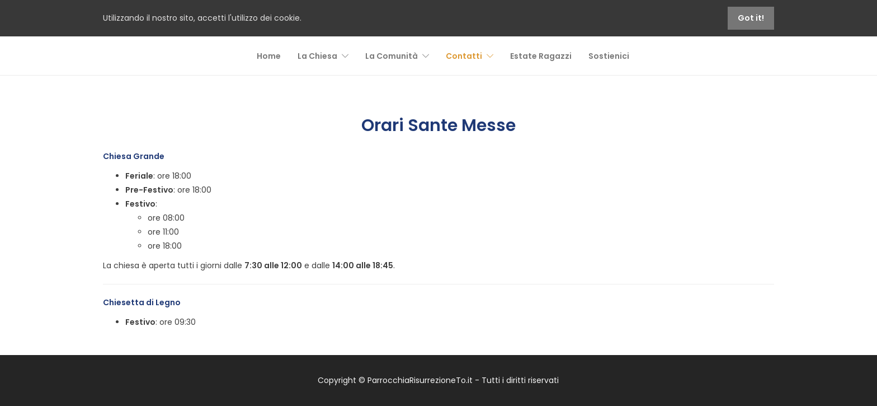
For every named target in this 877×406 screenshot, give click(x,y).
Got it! (751, 18)
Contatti (464, 56)
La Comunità (391, 56)
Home (269, 56)
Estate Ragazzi (541, 56)
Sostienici (608, 56)
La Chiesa (317, 56)
